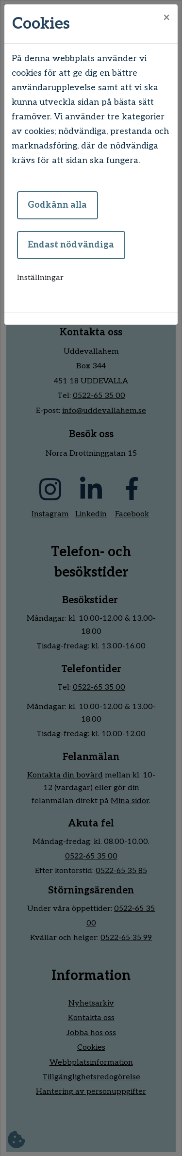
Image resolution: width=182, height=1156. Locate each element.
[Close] (166, 18)
